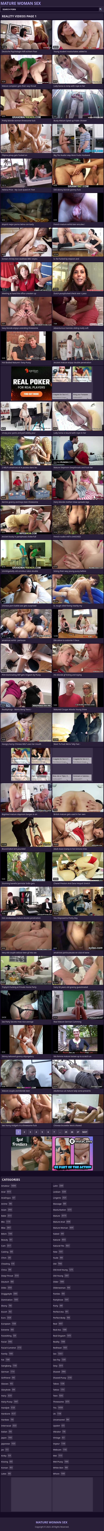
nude (58, 1258)
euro (6, 1318)
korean (7, 1468)
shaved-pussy (62, 1378)
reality (59, 1342)
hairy (6, 1396)
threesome (61, 1402)
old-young (61, 1276)
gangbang (9, 1366)
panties (59, 1294)
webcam (60, 1450)
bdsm (7, 1234)
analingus (8, 1198)
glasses (7, 1384)
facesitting (9, 1336)
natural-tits (61, 1246)
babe (6, 1216)
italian (6, 1432)
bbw (6, 1228)
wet (58, 1456)
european (8, 1324)
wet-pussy (61, 1462)
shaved (59, 1372)
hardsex (7, 1420)
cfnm (6, 1258)
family (7, 1354)
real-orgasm (62, 1336)
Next (84, 1132)
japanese (8, 1444)
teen (58, 1396)
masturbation (62, 1210)
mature (60, 1216)
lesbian (59, 1192)
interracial (9, 1426)
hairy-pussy (9, 1402)
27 (78, 1132)
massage (60, 1204)
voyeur (59, 1444)
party (58, 1306)
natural (59, 1240)
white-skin (60, 1468)
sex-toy (59, 1360)
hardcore (8, 1414)
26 (72, 1132)
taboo (59, 1384)
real (58, 1324)
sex (58, 1354)
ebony (6, 1306)
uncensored (61, 1420)
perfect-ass (61, 1312)
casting (7, 1252)
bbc (6, 1222)
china (6, 1270)
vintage (59, 1438)
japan (7, 1438)
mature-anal (62, 1222)
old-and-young (63, 1270)
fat (5, 1360)
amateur (9, 1186)
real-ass (60, 1330)
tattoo (59, 1390)
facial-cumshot (11, 1348)
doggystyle (9, 1294)
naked (58, 1234)
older (58, 1282)
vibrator (59, 1432)
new (58, 1252)
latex (6, 1474)
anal (6, 1192)
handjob (8, 1408)
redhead (60, 1348)
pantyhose (61, 1300)
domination (10, 1300)
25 (66, 1132)
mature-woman (63, 1228)
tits (58, 1408)
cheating (8, 1264)
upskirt (59, 1426)
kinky (6, 1456)
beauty (7, 1240)
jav (5, 1450)
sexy (58, 1366)
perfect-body (61, 1318)
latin (58, 1186)
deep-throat (10, 1276)
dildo (6, 1288)
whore (59, 1474)
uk (57, 1414)
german (8, 1372)
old (57, 1264)
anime (6, 1204)
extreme (7, 1330)
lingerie (60, 1198)
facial (7, 1342)
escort (6, 1312)
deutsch (7, 1282)
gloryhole (8, 1390)
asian (6, 1210)
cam (6, 1246)
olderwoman (62, 1288)
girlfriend (8, 1378)
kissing (7, 1462)
